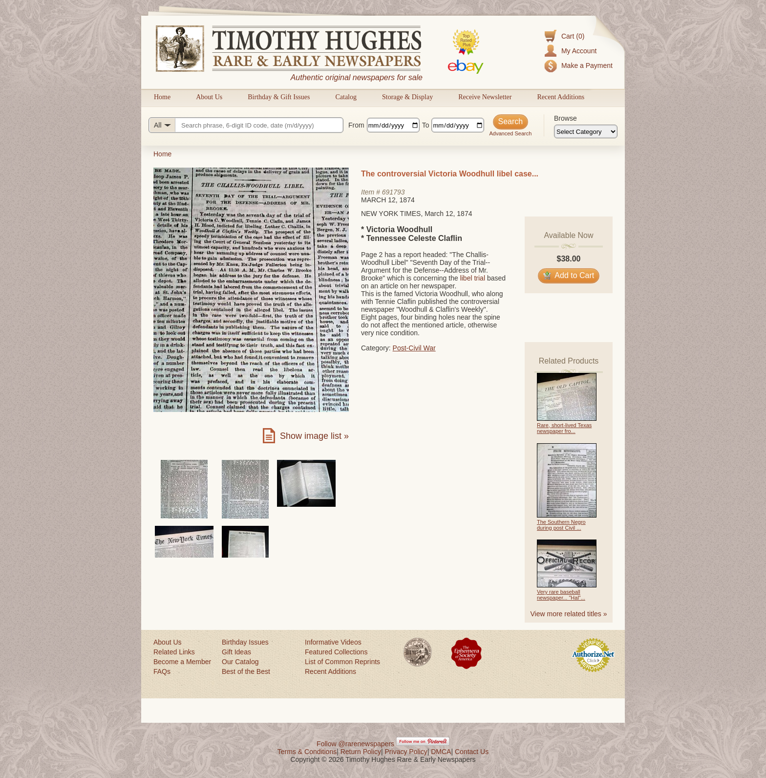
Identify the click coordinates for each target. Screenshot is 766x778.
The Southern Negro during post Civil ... (561, 525)
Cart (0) (572, 36)
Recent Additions (560, 97)
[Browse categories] (585, 131)
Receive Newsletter (484, 97)
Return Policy (360, 752)
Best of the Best (246, 671)
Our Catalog (240, 662)
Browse (565, 118)
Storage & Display (407, 97)
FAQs (161, 671)
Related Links (174, 652)
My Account (578, 51)
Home (162, 97)
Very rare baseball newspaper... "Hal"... (561, 595)
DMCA (441, 752)
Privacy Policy (406, 752)
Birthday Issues (245, 642)
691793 (393, 192)
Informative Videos (333, 642)
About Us (209, 97)
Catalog (346, 97)
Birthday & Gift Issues (279, 97)
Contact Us (472, 752)
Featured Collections (336, 652)
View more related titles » (569, 614)
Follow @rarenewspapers (355, 744)
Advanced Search (510, 133)
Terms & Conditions (307, 752)
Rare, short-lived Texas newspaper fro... (564, 428)
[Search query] (246, 125)
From (356, 125)
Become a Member (182, 662)
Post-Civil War (414, 348)
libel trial (472, 278)
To (425, 125)
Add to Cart (569, 275)
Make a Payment (587, 65)
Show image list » (314, 436)
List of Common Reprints (342, 662)
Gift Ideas (236, 652)
